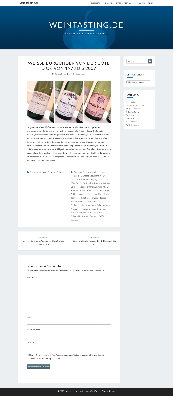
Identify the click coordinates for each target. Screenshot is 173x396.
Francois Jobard (78, 190)
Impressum (108, 3)
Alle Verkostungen (145, 3)
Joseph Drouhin (78, 201)
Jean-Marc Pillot (78, 197)
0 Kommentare (78, 74)
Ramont (93, 216)
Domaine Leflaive (102, 183)
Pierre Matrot (96, 212)
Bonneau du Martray (83, 172)
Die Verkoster (95, 3)
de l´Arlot (88, 183)
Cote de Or (103, 179)
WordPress (95, 391)
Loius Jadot (91, 201)
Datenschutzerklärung (125, 3)
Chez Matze (131, 102)
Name (29, 317)
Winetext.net (131, 121)
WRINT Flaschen (133, 125)
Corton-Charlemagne (86, 179)
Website (30, 342)
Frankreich (61, 172)
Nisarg (112, 391)
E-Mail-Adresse (33, 329)
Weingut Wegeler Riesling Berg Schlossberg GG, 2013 (94, 241)
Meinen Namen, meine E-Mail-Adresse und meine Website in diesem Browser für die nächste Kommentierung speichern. (66, 357)
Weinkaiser (130, 115)
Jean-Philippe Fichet (96, 197)
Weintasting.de (29, 2)
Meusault (85, 208)
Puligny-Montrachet (80, 216)
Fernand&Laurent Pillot (96, 186)
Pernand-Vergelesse (80, 212)
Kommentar (33, 277)
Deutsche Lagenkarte (135, 105)
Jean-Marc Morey (101, 194)
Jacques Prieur (85, 194)
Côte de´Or (76, 183)
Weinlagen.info (132, 118)
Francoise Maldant (95, 190)
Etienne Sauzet (78, 186)
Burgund (51, 172)
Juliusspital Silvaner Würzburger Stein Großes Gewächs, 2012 (43, 241)
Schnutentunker (133, 112)
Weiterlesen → (52, 160)
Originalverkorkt (133, 108)
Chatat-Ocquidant (91, 175)
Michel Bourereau (98, 208)
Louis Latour (84, 205)
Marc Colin (96, 205)
